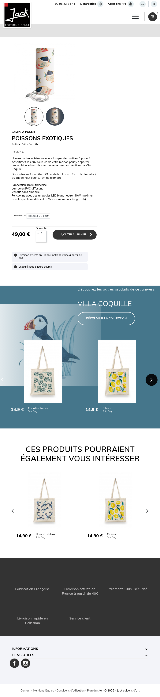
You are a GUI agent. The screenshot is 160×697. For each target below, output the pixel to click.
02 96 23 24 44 (65, 4)
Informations (25, 649)
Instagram (25, 663)
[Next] (152, 380)
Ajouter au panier (74, 234)
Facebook (14, 663)
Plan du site (94, 690)
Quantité (41, 228)
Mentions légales (43, 690)
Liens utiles (23, 655)
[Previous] (13, 510)
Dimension (20, 216)
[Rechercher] (154, 4)
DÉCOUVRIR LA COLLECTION (106, 318)
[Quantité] (43, 233)
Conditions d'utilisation (70, 690)
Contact (25, 690)
